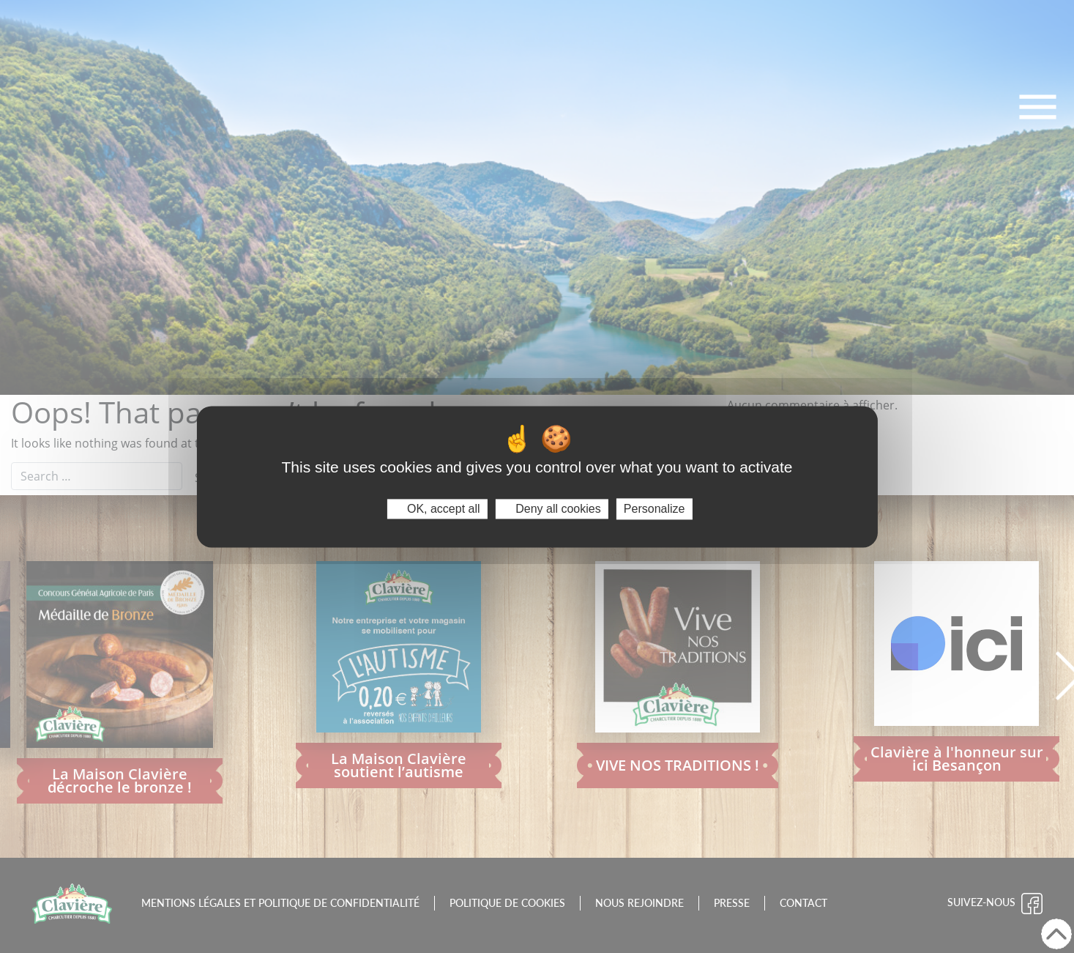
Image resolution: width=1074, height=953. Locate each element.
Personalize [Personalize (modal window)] (654, 509)
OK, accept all (437, 509)
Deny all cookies (552, 509)
